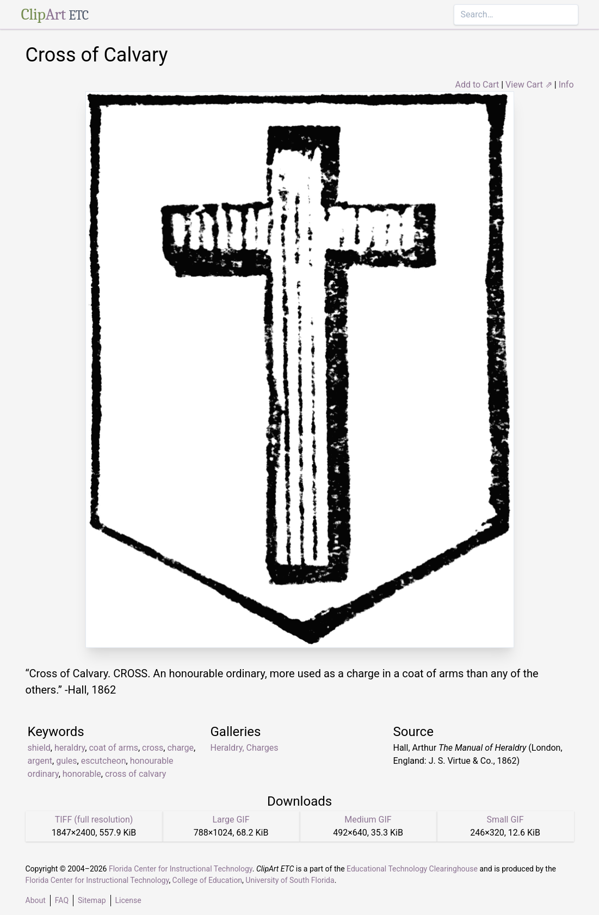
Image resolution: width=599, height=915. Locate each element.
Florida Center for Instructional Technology (180, 868)
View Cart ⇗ (528, 84)
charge (180, 748)
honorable (82, 774)
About (36, 900)
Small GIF (504, 819)
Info (566, 84)
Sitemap (92, 900)
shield (39, 748)
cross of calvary (135, 774)
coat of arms (113, 748)
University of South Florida (289, 880)
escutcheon (103, 761)
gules (66, 761)
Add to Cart (477, 84)
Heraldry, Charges (245, 748)
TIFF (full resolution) (94, 819)
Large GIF (230, 819)
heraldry (69, 748)
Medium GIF (367, 819)
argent (40, 761)
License (128, 900)
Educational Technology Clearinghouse (412, 868)
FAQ (62, 900)
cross (152, 748)
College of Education (207, 880)
